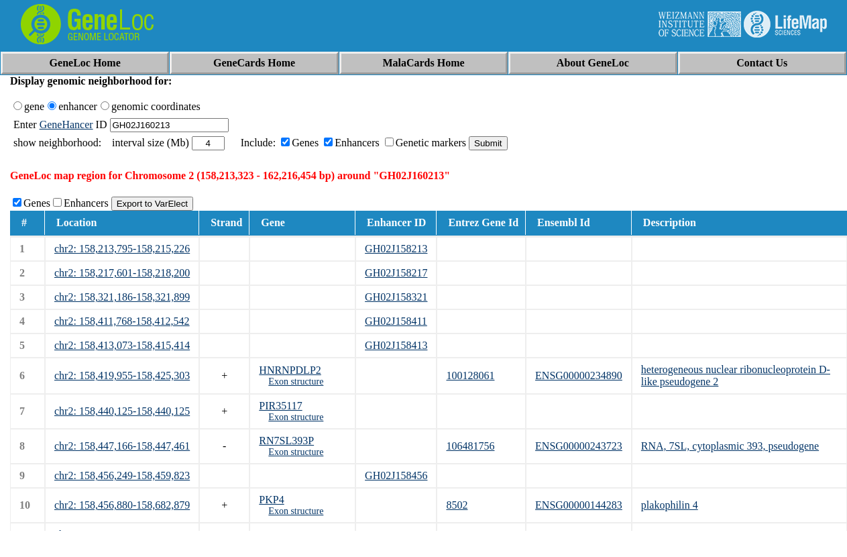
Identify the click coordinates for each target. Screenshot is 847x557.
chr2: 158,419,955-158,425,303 (122, 375)
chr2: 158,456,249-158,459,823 (122, 475)
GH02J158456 (396, 475)
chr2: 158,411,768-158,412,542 (122, 321)
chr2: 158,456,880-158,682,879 (122, 505)
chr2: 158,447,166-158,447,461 (122, 446)
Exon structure (295, 381)
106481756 (470, 446)
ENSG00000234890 (578, 375)
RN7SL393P (286, 440)
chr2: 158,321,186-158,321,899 (122, 297)
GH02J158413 (396, 345)
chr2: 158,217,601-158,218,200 (122, 272)
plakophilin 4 (669, 505)
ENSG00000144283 (578, 505)
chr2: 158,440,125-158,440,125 (122, 411)
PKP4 (271, 499)
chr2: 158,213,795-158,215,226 (122, 248)
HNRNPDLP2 (290, 370)
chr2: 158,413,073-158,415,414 (122, 345)
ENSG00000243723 (578, 446)
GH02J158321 (396, 297)
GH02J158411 (396, 321)
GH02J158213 (396, 248)
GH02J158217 (396, 272)
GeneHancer (66, 124)
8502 (456, 505)
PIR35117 (280, 405)
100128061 (470, 375)
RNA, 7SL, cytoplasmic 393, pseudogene (730, 446)
